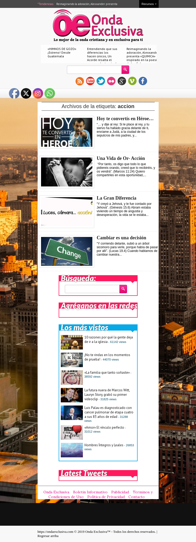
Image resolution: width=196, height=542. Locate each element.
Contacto (136, 496)
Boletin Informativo (90, 492)
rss (79, 81)
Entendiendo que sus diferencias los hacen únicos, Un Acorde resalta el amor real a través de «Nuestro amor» (102, 58)
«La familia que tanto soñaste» (107, 372)
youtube (90, 81)
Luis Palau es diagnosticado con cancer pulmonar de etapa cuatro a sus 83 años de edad (108, 412)
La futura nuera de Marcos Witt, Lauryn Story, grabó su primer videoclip (107, 394)
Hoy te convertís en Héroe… (125, 118)
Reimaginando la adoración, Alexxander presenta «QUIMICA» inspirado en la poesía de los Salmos (143, 56)
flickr (111, 81)
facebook (142, 81)
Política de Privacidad (106, 496)
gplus (121, 81)
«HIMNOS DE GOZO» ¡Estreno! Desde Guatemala (62, 52)
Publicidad (120, 492)
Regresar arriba (48, 536)
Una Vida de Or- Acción (121, 158)
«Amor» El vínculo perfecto (104, 427)
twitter (100, 81)
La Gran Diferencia (117, 198)
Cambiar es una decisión (121, 237)
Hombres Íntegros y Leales (103, 445)
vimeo (132, 81)
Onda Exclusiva (56, 492)
